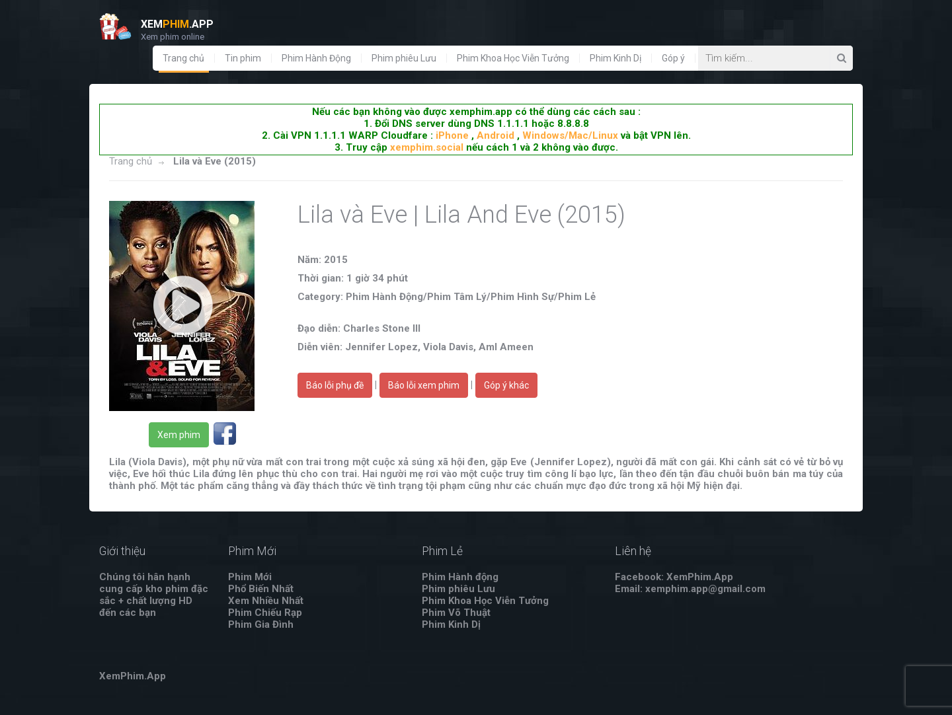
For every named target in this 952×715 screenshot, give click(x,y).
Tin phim (243, 58)
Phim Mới (250, 577)
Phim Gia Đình (261, 624)
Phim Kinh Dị (615, 58)
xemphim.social (426, 147)
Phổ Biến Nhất (261, 589)
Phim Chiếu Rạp (265, 613)
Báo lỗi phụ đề (335, 385)
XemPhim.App (132, 676)
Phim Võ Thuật (456, 613)
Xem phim (178, 435)
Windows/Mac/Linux (570, 135)
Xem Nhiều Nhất (265, 601)
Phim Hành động (460, 577)
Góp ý (673, 58)
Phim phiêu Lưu (404, 58)
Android (495, 135)
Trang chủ (183, 58)
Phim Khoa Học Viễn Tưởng (513, 58)
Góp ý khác (506, 385)
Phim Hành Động (316, 58)
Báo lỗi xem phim (423, 385)
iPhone (452, 135)
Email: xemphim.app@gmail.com (690, 589)
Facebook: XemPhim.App (674, 577)
